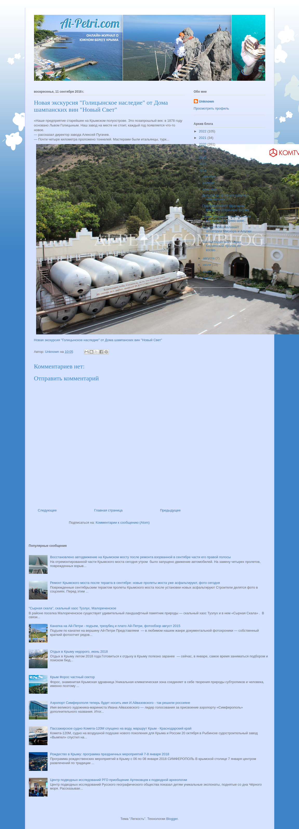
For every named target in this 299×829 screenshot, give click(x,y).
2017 (203, 164)
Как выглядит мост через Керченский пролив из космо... (221, 246)
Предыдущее (170, 510)
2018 (203, 157)
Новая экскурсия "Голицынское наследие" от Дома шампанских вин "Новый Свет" (98, 340)
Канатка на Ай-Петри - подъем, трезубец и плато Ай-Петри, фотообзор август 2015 (115, 626)
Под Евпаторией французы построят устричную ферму (225, 208)
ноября (209, 183)
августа (209, 258)
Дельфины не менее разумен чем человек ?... (225, 197)
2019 (203, 151)
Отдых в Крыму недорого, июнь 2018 (79, 651)
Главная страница (108, 510)
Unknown (206, 101)
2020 (203, 144)
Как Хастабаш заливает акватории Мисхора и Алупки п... (226, 231)
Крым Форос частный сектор (72, 677)
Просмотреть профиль (211, 108)
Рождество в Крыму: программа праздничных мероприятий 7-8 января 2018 (109, 754)
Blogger (172, 819)
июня (207, 271)
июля (207, 265)
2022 (203, 131)
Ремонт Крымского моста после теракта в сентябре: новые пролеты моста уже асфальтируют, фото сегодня (135, 583)
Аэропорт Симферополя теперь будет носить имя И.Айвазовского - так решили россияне (120, 703)
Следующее (47, 510)
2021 (203, 138)
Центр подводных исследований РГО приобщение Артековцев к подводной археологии (118, 780)
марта (208, 278)
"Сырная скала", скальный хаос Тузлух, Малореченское (72, 608)
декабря (210, 176)
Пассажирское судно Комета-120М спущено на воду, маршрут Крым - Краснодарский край (120, 728)
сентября (210, 189)
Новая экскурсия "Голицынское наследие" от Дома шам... (226, 218)
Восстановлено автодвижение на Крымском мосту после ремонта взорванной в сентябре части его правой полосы (140, 557)
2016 (203, 171)
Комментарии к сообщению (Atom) (123, 522)
